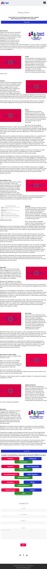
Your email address (23, 514)
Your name (23, 508)
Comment (23, 527)
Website (23, 520)
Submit (23, 545)
